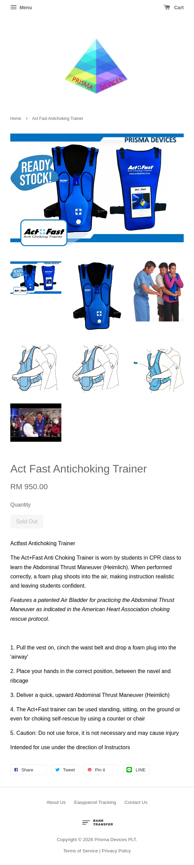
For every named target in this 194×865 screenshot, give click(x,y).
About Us (56, 802)
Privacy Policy (116, 850)
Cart (173, 7)
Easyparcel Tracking (95, 802)
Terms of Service (80, 850)
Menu (21, 7)
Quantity (20, 505)
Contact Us (135, 802)
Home (15, 118)
